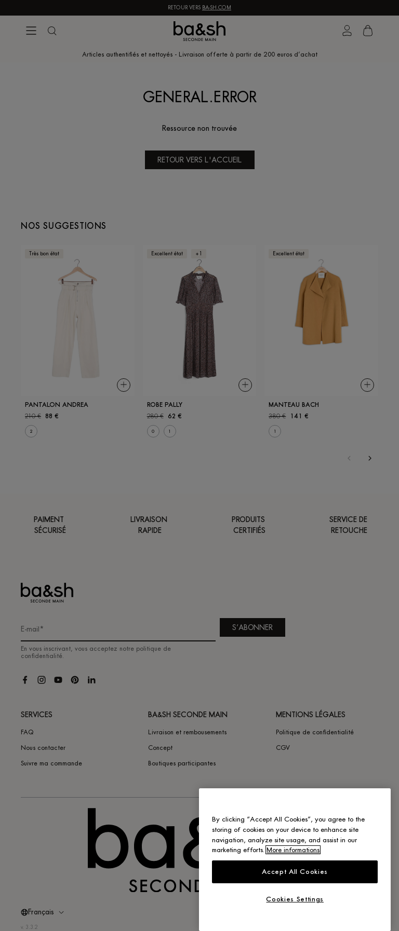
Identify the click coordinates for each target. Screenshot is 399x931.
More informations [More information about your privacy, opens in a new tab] (293, 849)
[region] (295, 859)
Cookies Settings (295, 899)
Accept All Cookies (295, 871)
